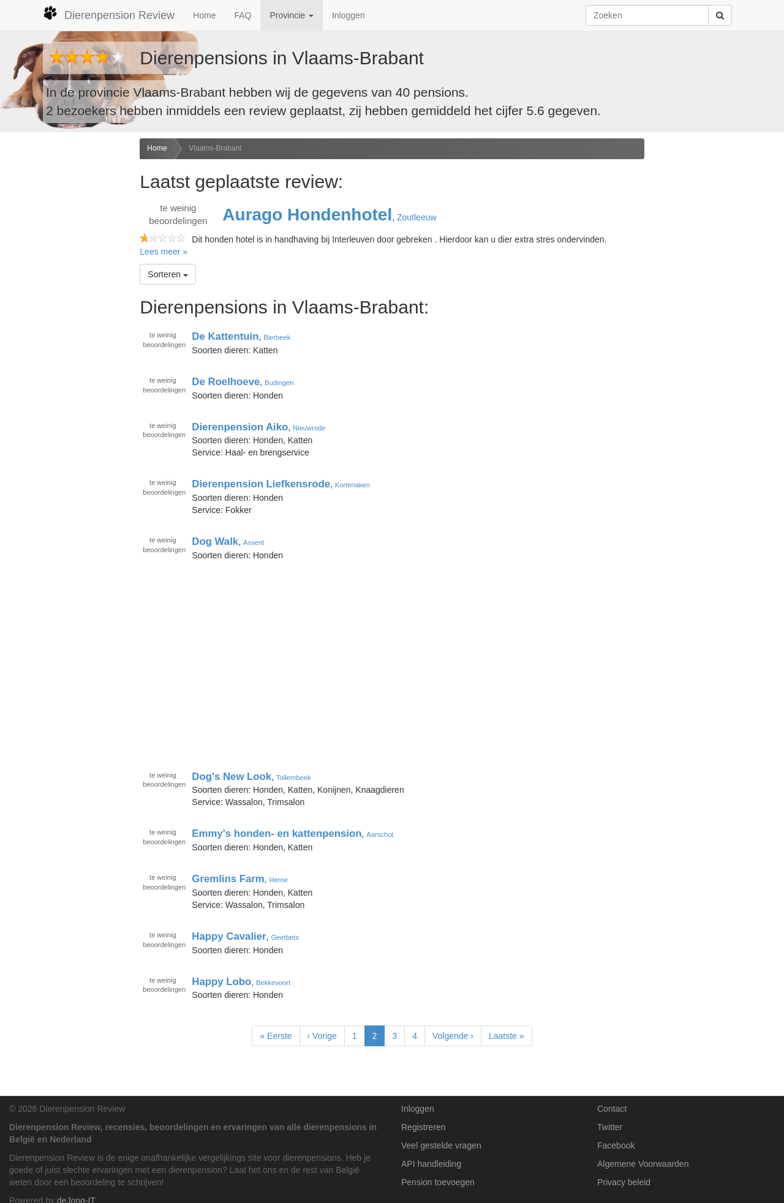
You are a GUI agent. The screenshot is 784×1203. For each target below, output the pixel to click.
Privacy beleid (623, 1182)
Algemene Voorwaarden (642, 1164)
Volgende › (452, 1036)
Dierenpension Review (109, 13)
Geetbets (284, 937)
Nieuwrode (309, 427)
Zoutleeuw (417, 217)
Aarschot (379, 834)
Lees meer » (163, 252)
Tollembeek (293, 777)
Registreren (423, 1127)
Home (204, 15)
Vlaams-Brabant (215, 148)
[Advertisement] (65, 331)
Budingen (279, 382)
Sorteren (168, 274)
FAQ (242, 15)
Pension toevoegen (438, 1182)
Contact (612, 1109)
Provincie (291, 15)
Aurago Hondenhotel (307, 214)
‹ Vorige (322, 1036)
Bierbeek (276, 337)
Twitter (609, 1127)
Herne (279, 879)
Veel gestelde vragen (441, 1145)
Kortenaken (352, 485)
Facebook (616, 1145)
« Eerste (276, 1036)
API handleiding (431, 1164)
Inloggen (348, 15)
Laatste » (506, 1036)
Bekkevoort (273, 982)
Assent (253, 542)
